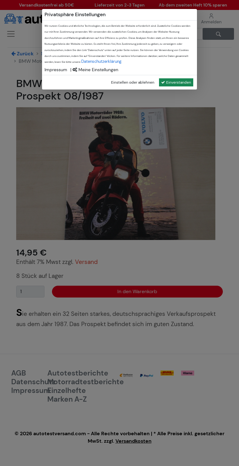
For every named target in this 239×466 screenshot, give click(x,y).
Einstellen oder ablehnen (132, 82)
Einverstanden (176, 82)
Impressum (56, 69)
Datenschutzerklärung (101, 61)
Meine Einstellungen (95, 69)
